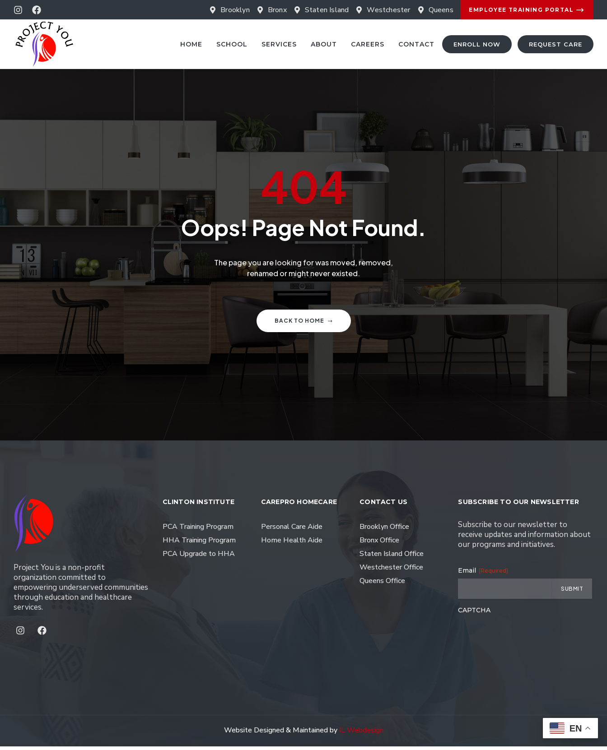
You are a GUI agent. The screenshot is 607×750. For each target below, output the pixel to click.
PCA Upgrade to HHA (199, 557)
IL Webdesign (361, 734)
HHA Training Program (199, 544)
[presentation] (526, 639)
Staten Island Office (392, 557)
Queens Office (382, 584)
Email (483, 574)
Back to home (304, 324)
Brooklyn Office (384, 530)
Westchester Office (391, 571)
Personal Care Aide (291, 530)
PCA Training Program (198, 530)
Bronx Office (379, 544)
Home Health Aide (291, 544)
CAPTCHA (474, 614)
